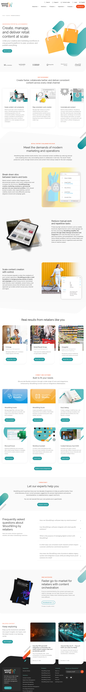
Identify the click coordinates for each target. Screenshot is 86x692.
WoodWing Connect (46, 679)
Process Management (28, 691)
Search (47, 2)
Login (74, 2)
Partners (57, 673)
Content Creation (27, 677)
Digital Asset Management (29, 680)
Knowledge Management (28, 688)
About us (57, 670)
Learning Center (59, 681)
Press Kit (57, 679)
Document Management (28, 684)
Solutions (44, 6)
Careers (57, 677)
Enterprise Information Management (31, 686)
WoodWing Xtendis (45, 677)
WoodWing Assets (45, 673)
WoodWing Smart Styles (47, 681)
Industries (35, 6)
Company (70, 6)
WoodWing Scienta (45, 675)
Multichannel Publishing (28, 682)
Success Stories (26, 670)
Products (53, 6)
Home (3, 15)
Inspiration (61, 6)
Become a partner (59, 675)
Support (55, 2)
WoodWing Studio (45, 670)
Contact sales (65, 2)
